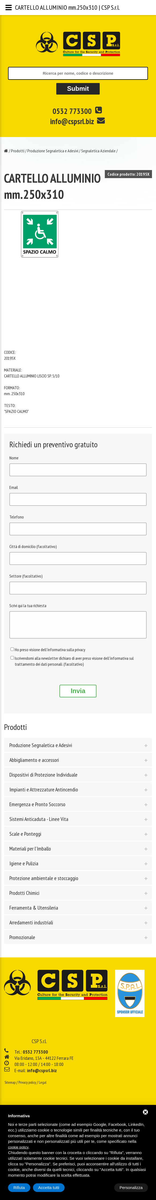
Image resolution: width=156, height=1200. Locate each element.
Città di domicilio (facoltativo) (33, 546)
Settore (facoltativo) (26, 576)
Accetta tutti (132, 1187)
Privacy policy (27, 1086)
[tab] (78, 749)
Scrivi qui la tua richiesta (27, 605)
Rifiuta (102, 1187)
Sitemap (10, 1086)
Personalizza (24, 1187)
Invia (78, 694)
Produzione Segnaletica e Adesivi (52, 150)
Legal (42, 1086)
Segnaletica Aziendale (98, 150)
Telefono (16, 517)
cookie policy (18, 1147)
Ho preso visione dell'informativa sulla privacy (50, 653)
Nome (13, 457)
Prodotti (17, 150)
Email (13, 487)
